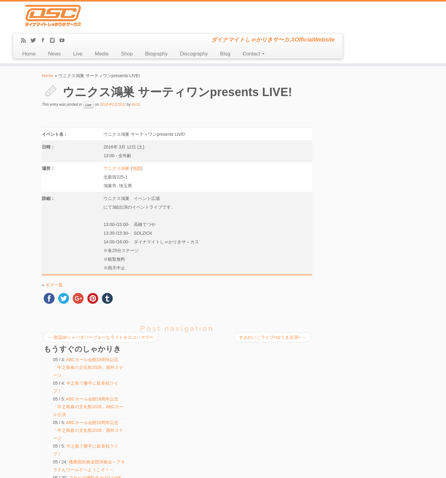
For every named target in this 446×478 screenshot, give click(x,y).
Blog (328, 26)
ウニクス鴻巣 (116, 140)
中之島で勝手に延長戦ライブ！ (364, 233)
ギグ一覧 (54, 256)
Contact (356, 26)
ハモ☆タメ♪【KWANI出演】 (362, 281)
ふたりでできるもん (354, 289)
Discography (297, 26)
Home (131, 26)
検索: (171, 433)
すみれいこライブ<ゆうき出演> (271, 309)
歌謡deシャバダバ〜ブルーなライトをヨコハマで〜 (101, 309)
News (157, 26)
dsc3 (135, 76)
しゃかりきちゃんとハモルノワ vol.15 (199, 376)
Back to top (395, 469)
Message (53, 430)
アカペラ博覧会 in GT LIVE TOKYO (197, 383)
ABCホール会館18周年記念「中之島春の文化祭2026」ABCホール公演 (367, 117)
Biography (259, 26)
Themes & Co (244, 469)
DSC (207, 469)
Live (180, 26)
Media (204, 26)
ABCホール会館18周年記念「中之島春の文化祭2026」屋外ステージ (367, 78)
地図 (136, 140)
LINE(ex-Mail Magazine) (64, 423)
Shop (230, 26)
